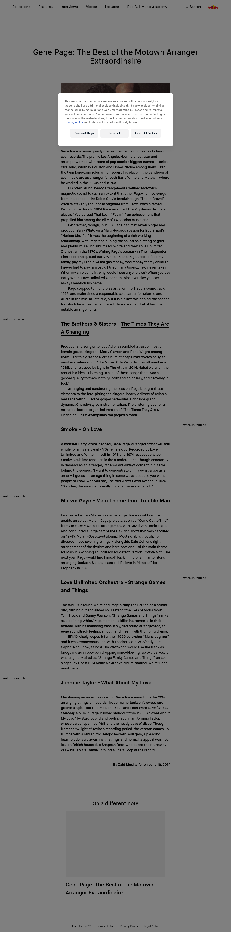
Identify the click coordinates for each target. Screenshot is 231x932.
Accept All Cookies (146, 133)
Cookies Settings (84, 133)
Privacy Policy (74, 122)
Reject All (114, 133)
